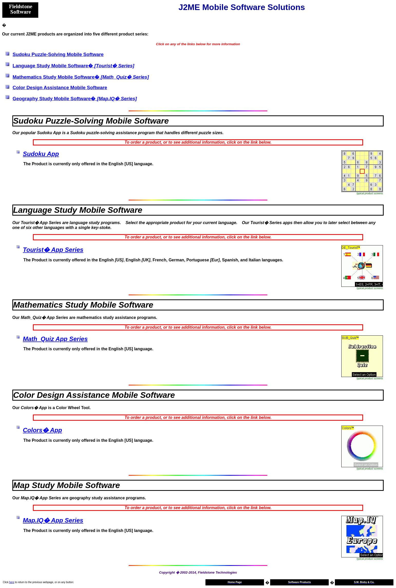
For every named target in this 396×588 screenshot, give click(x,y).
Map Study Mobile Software (66, 485)
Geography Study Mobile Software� (75, 98)
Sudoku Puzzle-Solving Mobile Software (58, 54)
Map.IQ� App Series (53, 520)
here (11, 582)
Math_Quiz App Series (55, 338)
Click (5, 582)
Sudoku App (41, 153)
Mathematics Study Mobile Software (83, 304)
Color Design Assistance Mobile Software (60, 87)
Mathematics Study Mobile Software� (81, 77)
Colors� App (42, 430)
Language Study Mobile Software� (73, 65)
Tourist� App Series (53, 249)
